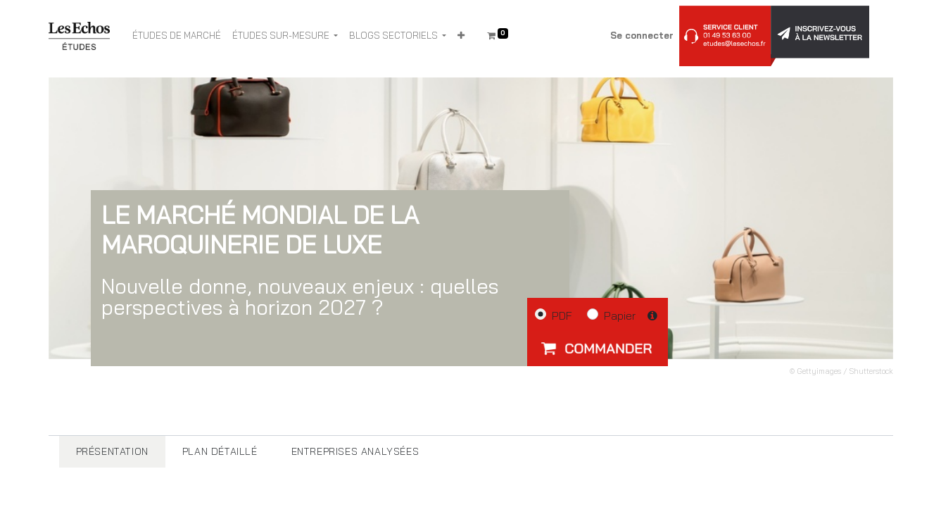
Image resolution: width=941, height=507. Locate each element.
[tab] (112, 452)
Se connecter (642, 35)
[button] (461, 36)
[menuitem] (177, 36)
